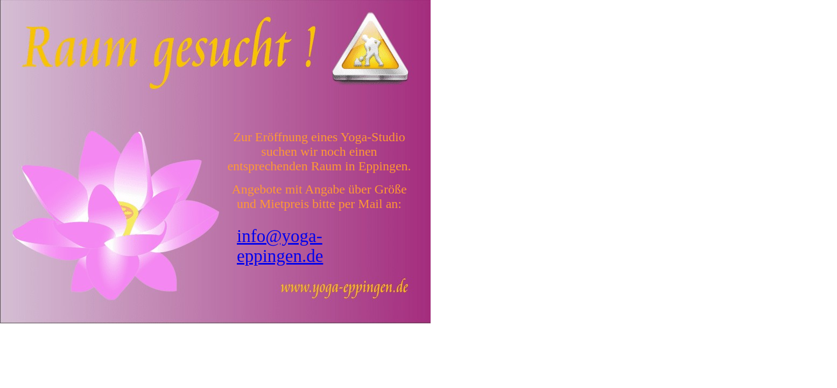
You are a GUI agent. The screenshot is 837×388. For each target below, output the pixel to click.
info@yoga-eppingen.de (280, 246)
